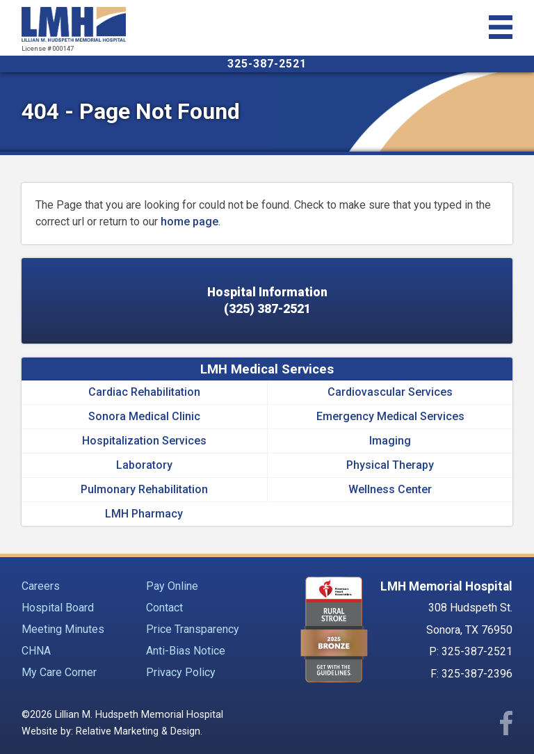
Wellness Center (390, 489)
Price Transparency (192, 629)
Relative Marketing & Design (138, 731)
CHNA (36, 650)
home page (189, 221)
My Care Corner (59, 672)
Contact (164, 607)
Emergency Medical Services (390, 416)
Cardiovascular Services (390, 392)
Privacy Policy (181, 672)
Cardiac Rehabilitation (144, 392)
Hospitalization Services (144, 440)
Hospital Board (58, 607)
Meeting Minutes (63, 629)
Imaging (390, 440)
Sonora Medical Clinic (144, 416)
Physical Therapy (390, 465)
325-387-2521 (267, 63)
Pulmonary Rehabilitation (144, 489)
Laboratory (144, 465)
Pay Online (172, 586)
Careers (41, 586)
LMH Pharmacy (144, 513)
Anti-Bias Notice (185, 650)
